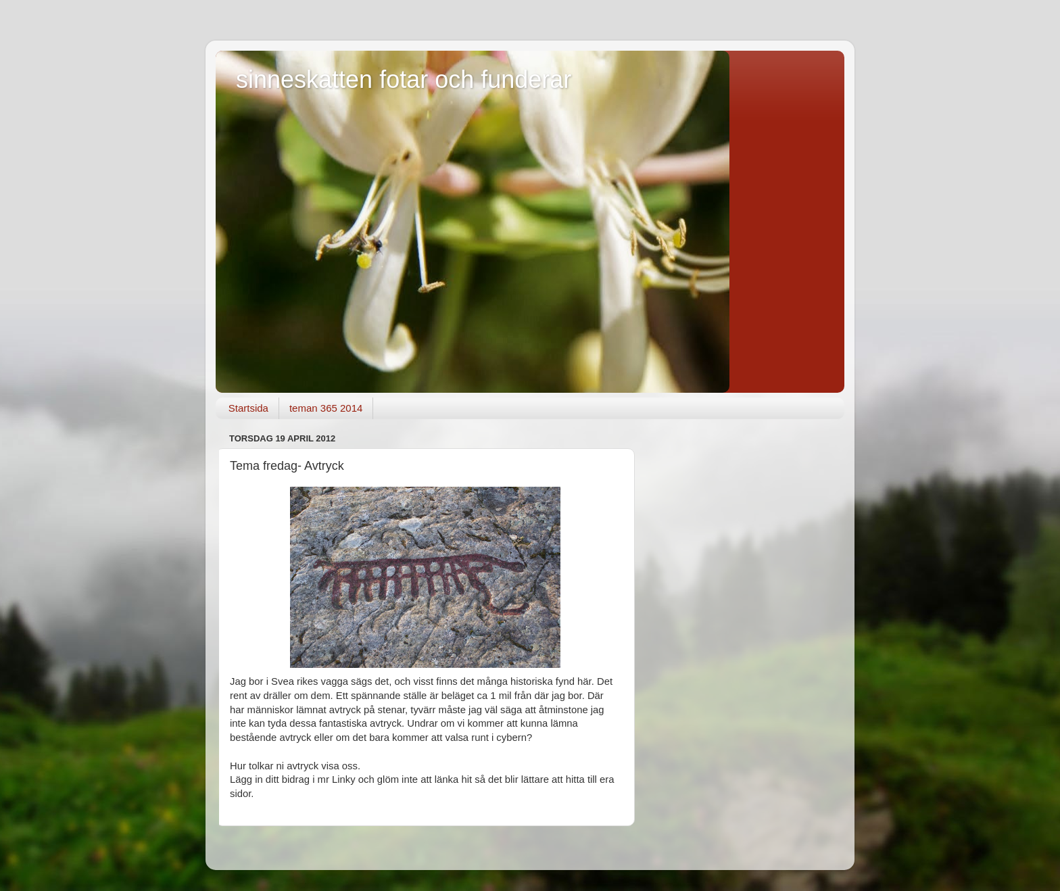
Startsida (248, 408)
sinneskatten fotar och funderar (403, 79)
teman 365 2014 (325, 408)
